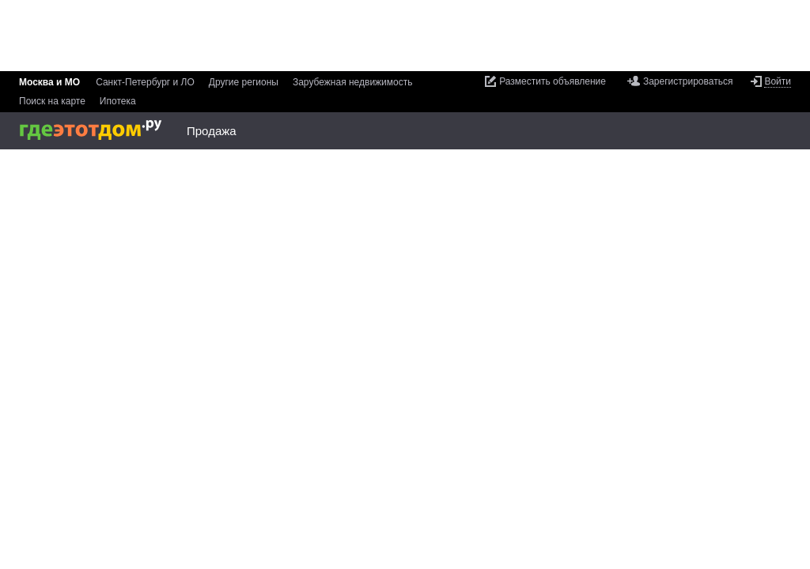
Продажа (212, 131)
